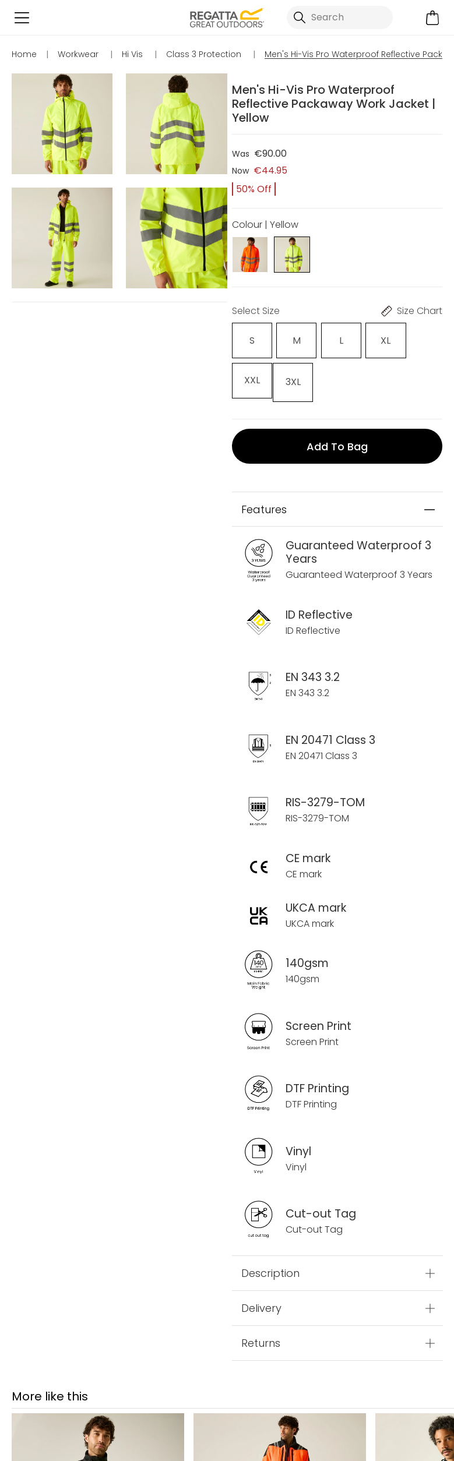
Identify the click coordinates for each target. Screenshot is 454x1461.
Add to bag (337, 443)
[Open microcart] (432, 17)
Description (270, 1270)
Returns (260, 1340)
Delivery (261, 1305)
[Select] (251, 340)
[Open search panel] (340, 17)
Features (264, 506)
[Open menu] (22, 17)
